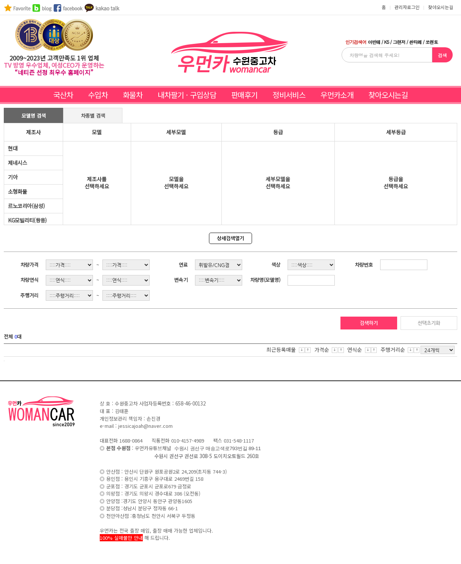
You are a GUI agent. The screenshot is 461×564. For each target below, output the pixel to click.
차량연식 (29, 279)
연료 (183, 264)
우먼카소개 (336, 94)
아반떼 (374, 42)
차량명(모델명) (265, 279)
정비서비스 (288, 94)
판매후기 (244, 94)
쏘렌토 (431, 42)
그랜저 (399, 42)
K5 (386, 42)
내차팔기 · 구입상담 (187, 94)
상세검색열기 (230, 238)
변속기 (181, 279)
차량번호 (364, 264)
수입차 (98, 94)
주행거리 (29, 295)
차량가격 (29, 264)
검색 (442, 55)
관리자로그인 (406, 7)
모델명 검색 (34, 115)
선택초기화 (429, 323)
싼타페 (415, 42)
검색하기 (369, 323)
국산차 (63, 94)
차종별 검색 (93, 115)
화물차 (132, 94)
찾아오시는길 (388, 94)
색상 (275, 264)
